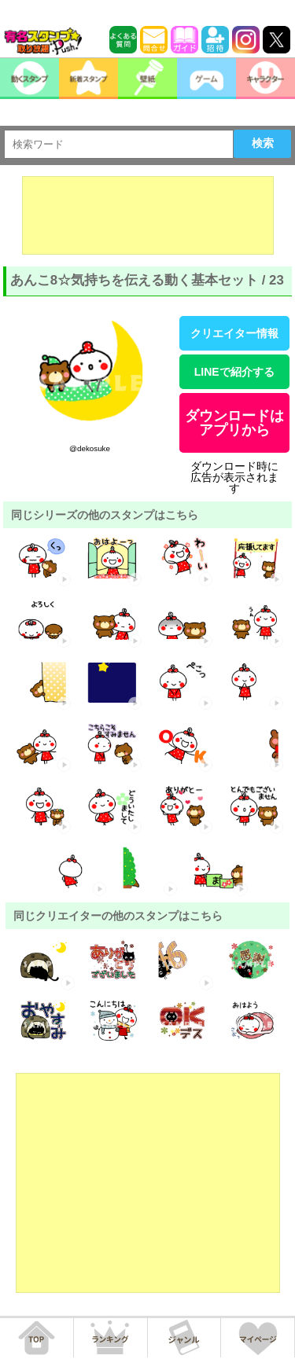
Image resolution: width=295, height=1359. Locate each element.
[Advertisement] (148, 215)
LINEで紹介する (234, 371)
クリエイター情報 (234, 333)
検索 (263, 143)
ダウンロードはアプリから (234, 423)
